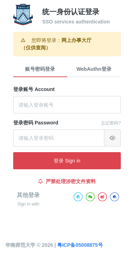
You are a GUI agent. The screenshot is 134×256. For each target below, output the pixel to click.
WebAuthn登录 (93, 69)
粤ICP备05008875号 (80, 245)
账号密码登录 (40, 69)
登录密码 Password (35, 123)
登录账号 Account (34, 89)
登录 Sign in (67, 161)
